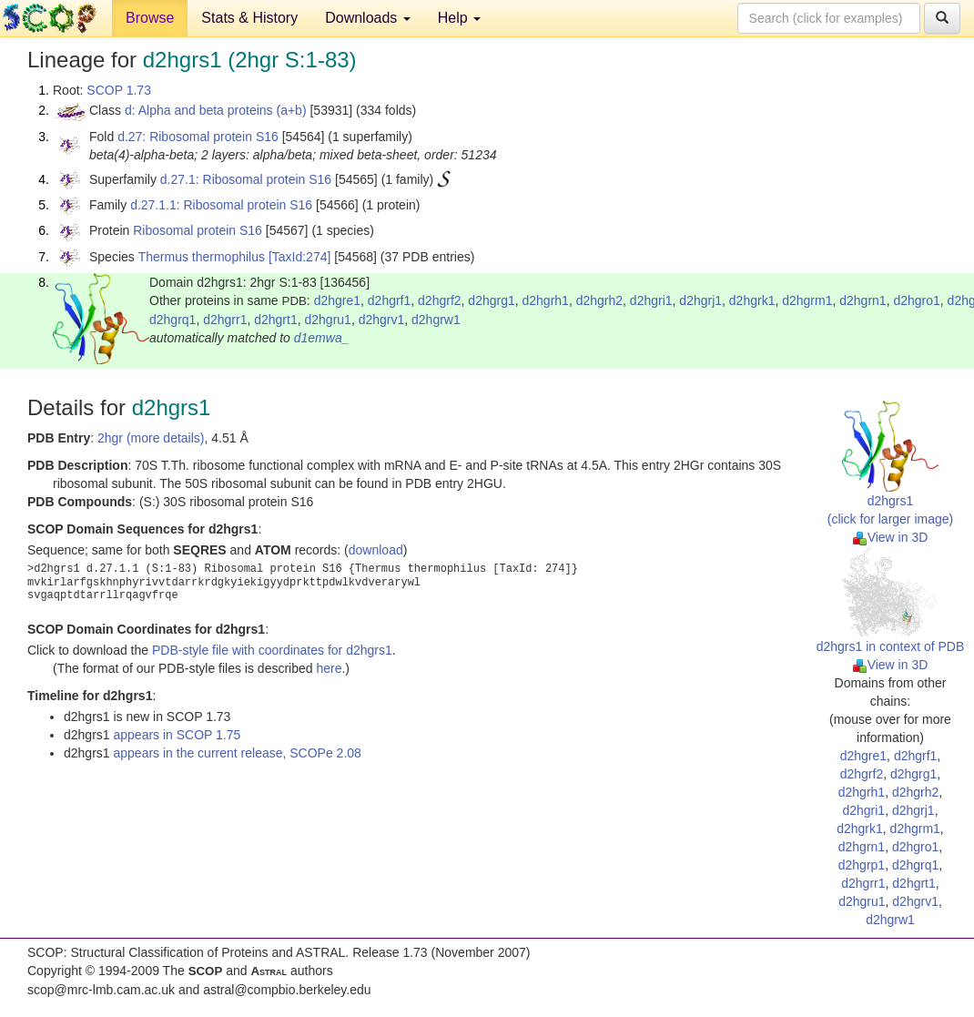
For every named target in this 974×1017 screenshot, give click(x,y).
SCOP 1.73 (118, 90)
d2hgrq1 (172, 319)
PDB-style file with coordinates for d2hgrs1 (272, 650)
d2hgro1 (916, 300)
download (376, 550)
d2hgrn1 (862, 300)
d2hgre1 (337, 300)
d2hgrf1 (389, 300)
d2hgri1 (651, 300)
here (328, 668)
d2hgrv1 (382, 319)
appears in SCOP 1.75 (176, 734)
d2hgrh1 (546, 300)
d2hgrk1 (752, 300)
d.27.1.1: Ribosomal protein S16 (221, 205)
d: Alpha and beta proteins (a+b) (216, 110)
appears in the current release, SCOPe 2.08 (236, 753)
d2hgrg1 (491, 300)
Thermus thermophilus (201, 256)
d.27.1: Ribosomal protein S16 (245, 179)
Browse (150, 17)
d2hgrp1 (861, 865)
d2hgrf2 (439, 300)
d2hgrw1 (436, 319)
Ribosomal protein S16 (197, 230)
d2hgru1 (327, 319)
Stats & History (249, 17)
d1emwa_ (322, 338)
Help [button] (459, 17)
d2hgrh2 (599, 300)
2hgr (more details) (151, 438)
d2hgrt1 (275, 319)
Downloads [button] (368, 17)
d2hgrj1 (700, 300)
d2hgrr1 (225, 319)
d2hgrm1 (807, 300)
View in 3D (890, 537)
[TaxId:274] (300, 256)
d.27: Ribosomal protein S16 (198, 136)
